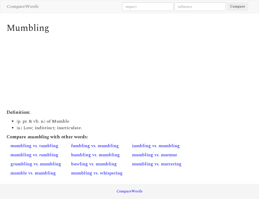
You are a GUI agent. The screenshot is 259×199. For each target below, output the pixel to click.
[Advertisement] (98, 71)
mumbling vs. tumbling (34, 145)
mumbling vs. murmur (154, 154)
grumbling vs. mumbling (35, 164)
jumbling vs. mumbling (156, 145)
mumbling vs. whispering (97, 173)
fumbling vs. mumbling (95, 145)
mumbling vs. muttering (157, 164)
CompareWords (23, 6)
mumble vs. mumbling (33, 173)
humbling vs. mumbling (95, 154)
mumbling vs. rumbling (34, 154)
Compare (237, 6)
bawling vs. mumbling (94, 164)
